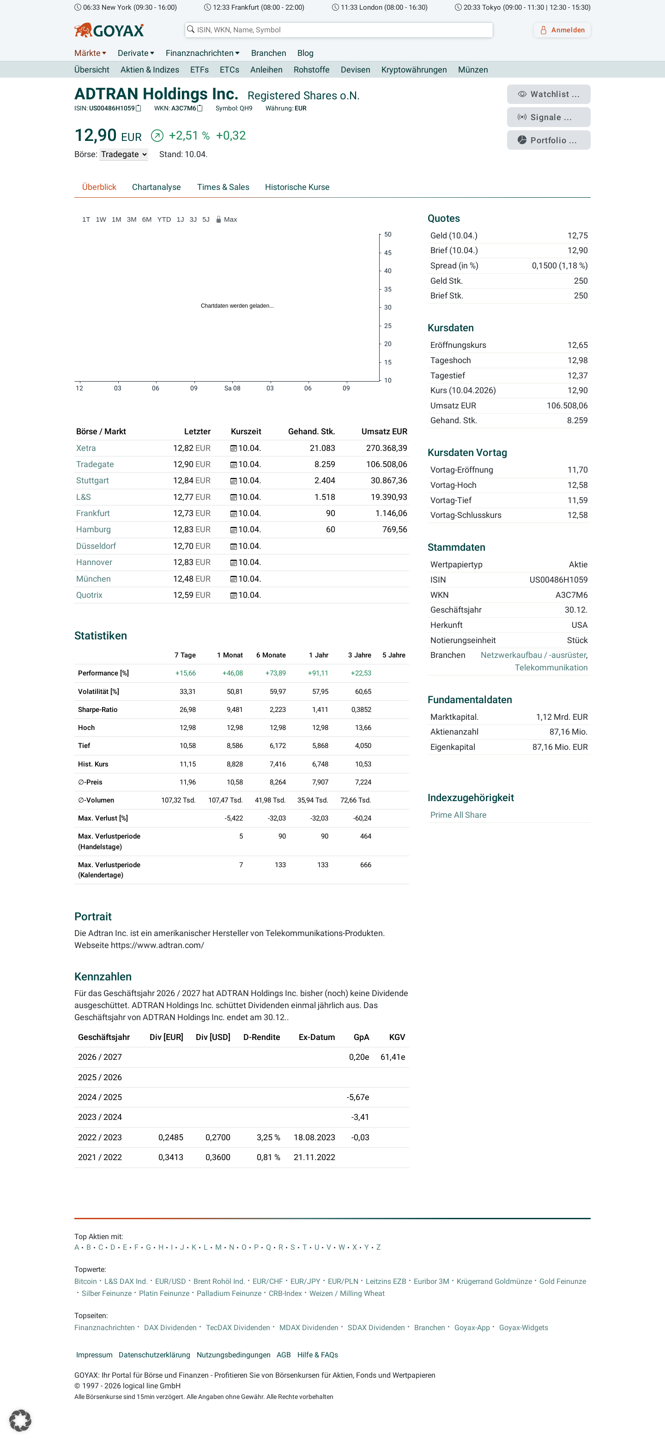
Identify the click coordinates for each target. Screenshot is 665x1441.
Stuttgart (92, 481)
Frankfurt (93, 513)
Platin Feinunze (164, 1294)
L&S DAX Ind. (126, 1282)
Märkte (87, 53)
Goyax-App (472, 1328)
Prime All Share (458, 815)
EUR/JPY (305, 1282)
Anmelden (559, 30)
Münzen (473, 70)
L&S (83, 497)
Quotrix (89, 595)
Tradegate (95, 464)
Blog (305, 53)
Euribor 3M (431, 1282)
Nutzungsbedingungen (234, 1355)
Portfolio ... (554, 131)
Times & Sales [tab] (223, 187)
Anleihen (266, 70)
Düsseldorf (96, 546)
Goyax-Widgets (523, 1328)
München (93, 579)
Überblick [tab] (99, 187)
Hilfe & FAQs (317, 1355)
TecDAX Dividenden (238, 1328)
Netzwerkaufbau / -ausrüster (533, 655)
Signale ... (551, 112)
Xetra (86, 448)
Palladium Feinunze (229, 1294)
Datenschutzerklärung (154, 1355)
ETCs (229, 70)
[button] (20, 1420)
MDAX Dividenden (309, 1328)
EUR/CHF (268, 1282)
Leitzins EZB (386, 1282)
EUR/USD (170, 1282)
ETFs (199, 70)
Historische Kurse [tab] (297, 187)
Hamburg (93, 530)
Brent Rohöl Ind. (219, 1282)
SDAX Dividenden (376, 1328)
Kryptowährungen (414, 70)
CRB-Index (285, 1294)
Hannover (94, 562)
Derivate (133, 53)
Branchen (268, 53)
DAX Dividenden (170, 1328)
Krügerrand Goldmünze (494, 1282)
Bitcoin (85, 1282)
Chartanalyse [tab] (156, 187)
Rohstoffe (312, 70)
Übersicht (91, 69)
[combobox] (335, 30)
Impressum (94, 1355)
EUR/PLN (343, 1282)
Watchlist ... (554, 92)
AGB (284, 1355)
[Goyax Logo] (109, 30)
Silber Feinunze (107, 1294)
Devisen (355, 70)
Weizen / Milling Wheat (347, 1294)
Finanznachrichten (200, 53)
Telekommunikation (551, 667)
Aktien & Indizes (150, 70)
